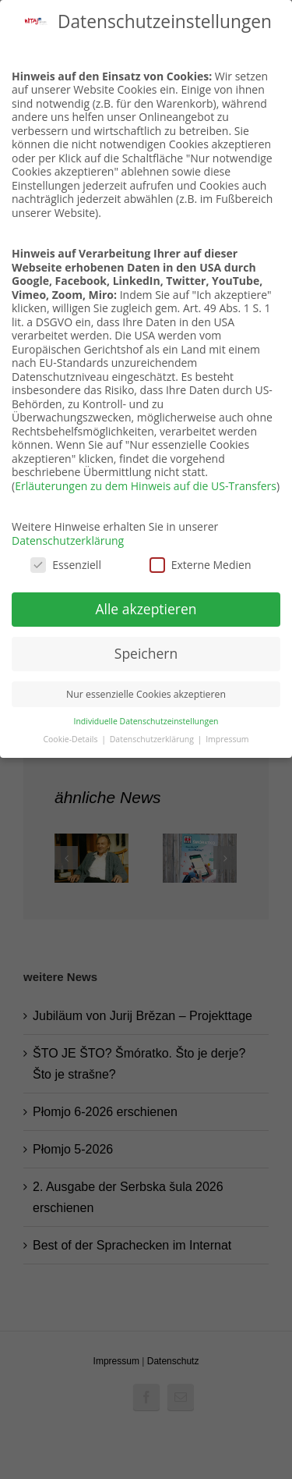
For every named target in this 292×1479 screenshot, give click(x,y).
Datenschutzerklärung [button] (153, 739)
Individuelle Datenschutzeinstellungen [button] (146, 721)
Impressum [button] (227, 739)
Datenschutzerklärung (68, 540)
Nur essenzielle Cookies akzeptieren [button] (146, 694)
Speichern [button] (146, 653)
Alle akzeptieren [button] (145, 608)
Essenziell (65, 564)
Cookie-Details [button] (71, 739)
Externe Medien (201, 564)
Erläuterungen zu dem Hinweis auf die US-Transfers (145, 485)
